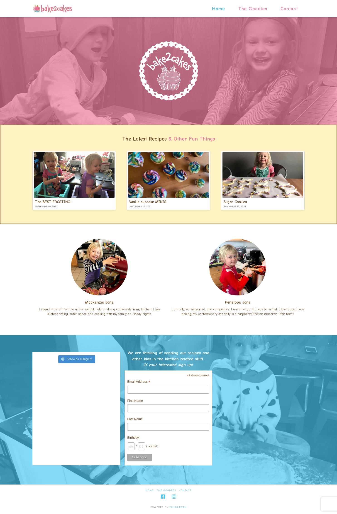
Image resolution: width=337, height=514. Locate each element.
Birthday (133, 437)
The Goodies (166, 490)
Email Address (138, 382)
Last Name (135, 419)
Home (150, 490)
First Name (135, 400)
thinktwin (178, 507)
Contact (185, 490)
